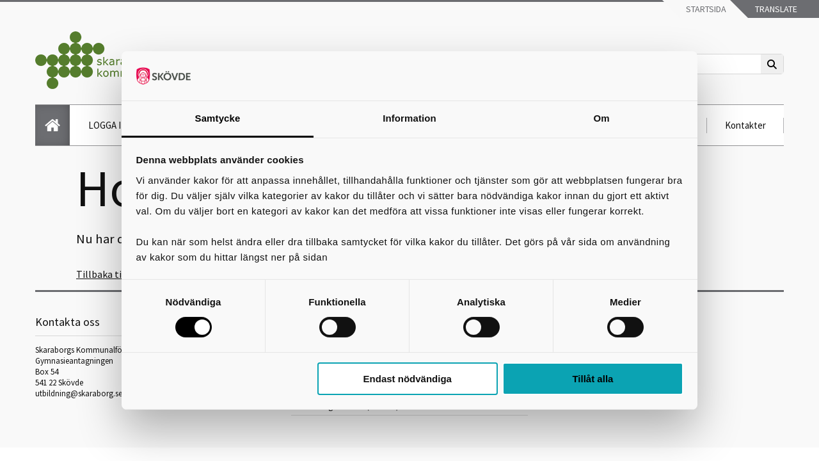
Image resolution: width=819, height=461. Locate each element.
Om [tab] (601, 118)
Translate (775, 9)
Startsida (705, 9)
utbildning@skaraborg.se (78, 393)
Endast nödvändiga (407, 378)
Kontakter (745, 125)
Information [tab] (409, 118)
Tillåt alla (592, 378)
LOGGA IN (107, 125)
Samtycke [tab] (218, 118)
